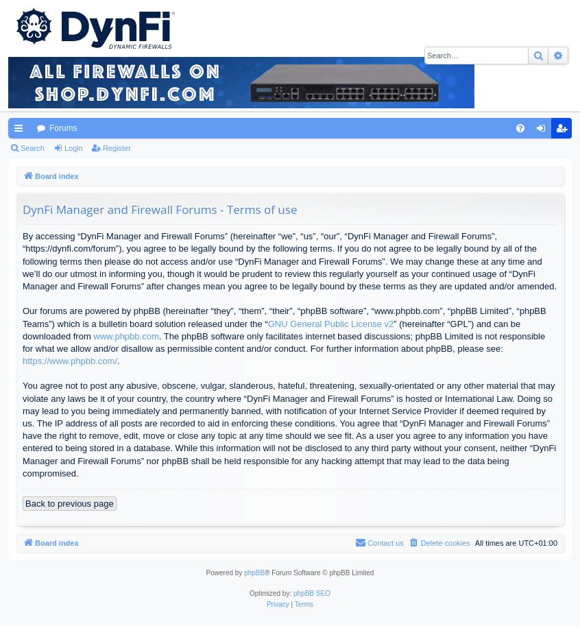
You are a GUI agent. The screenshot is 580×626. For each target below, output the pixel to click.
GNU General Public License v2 (331, 324)
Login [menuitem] (544, 131)
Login (73, 148)
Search (33, 148)
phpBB (254, 573)
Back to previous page (69, 503)
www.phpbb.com (125, 336)
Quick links (21, 131)
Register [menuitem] (564, 131)
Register (117, 148)
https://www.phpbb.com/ (70, 361)
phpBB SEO (311, 593)
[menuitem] (520, 128)
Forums (63, 128)
